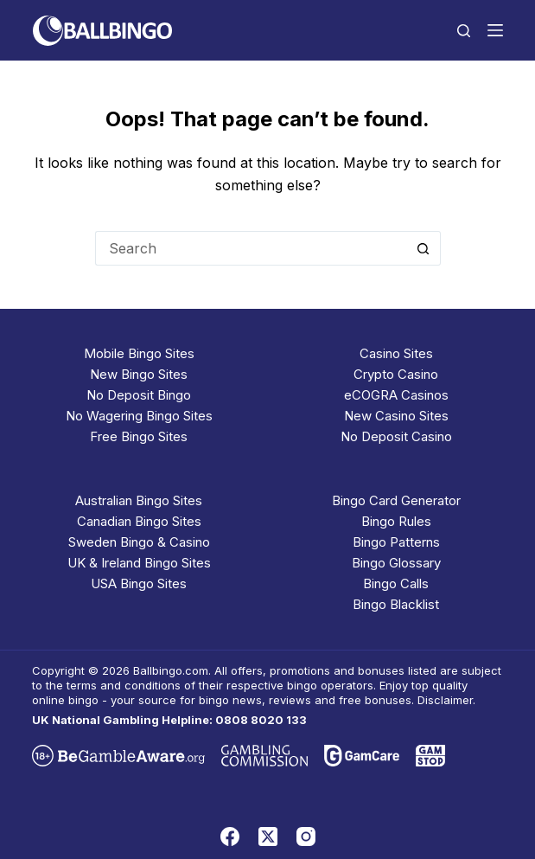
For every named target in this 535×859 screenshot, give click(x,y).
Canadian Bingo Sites (139, 521)
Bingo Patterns (396, 542)
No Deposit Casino (396, 436)
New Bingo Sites (139, 374)
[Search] (463, 30)
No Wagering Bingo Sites (139, 415)
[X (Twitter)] (267, 836)
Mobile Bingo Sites (139, 353)
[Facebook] (229, 836)
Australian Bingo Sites (138, 500)
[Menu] (495, 30)
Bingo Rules (396, 521)
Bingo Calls (396, 583)
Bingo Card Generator (396, 500)
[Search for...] (250, 248)
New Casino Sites (396, 415)
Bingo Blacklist (396, 604)
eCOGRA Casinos (396, 395)
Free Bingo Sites (139, 436)
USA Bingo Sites (139, 583)
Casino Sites (396, 353)
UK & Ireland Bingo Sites (139, 563)
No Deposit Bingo (138, 395)
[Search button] (423, 248)
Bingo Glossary (396, 563)
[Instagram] (305, 836)
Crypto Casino (395, 374)
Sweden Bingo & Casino (139, 542)
